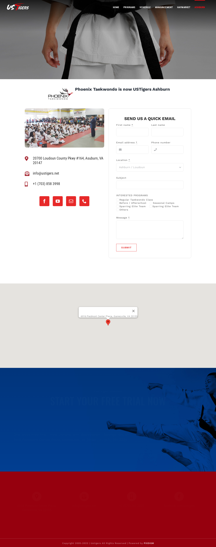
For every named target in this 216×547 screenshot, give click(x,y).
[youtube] (57, 201)
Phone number (161, 142)
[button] (108, 322)
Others (125, 209)
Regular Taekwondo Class (137, 199)
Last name (159, 125)
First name (125, 125)
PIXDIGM (149, 543)
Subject (122, 177)
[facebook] (43, 201)
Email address (127, 142)
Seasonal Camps (164, 203)
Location (124, 160)
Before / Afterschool (134, 203)
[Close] (133, 311)
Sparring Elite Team (134, 206)
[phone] (83, 201)
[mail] (70, 201)
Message (124, 217)
